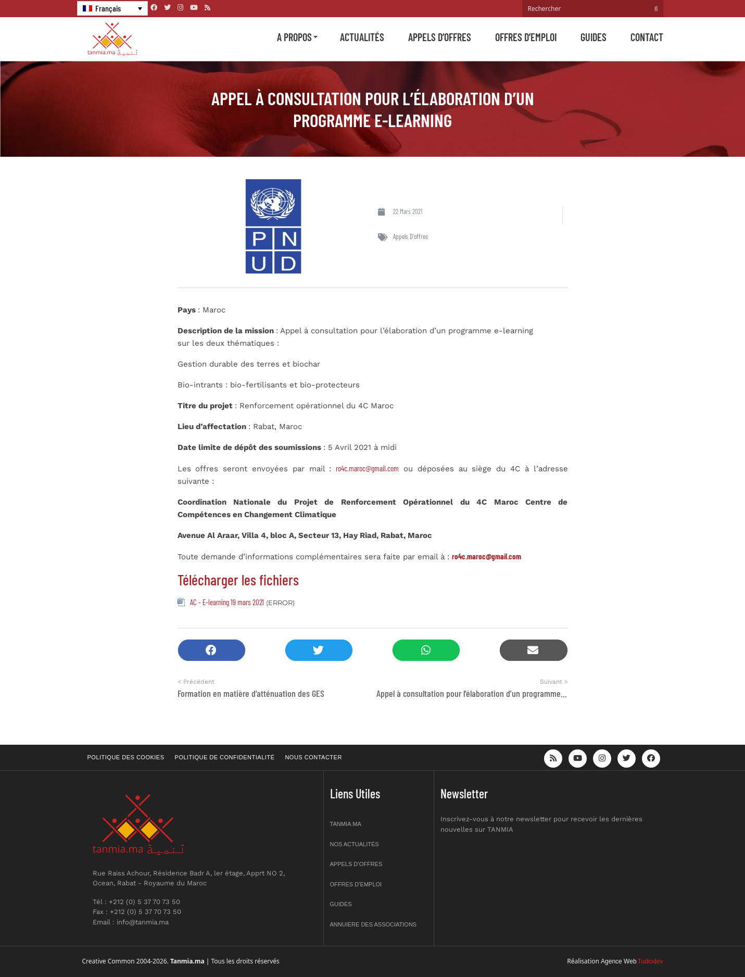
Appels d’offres (439, 37)
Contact (646, 37)
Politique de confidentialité (225, 757)
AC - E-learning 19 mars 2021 (227, 602)
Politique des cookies (126, 757)
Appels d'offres (410, 236)
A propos (294, 37)
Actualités (362, 37)
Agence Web (619, 961)
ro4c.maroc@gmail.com (367, 468)
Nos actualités (354, 844)
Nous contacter (313, 757)
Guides (593, 37)
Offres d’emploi (526, 37)
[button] (212, 650)
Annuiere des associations (373, 924)
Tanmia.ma (345, 824)
